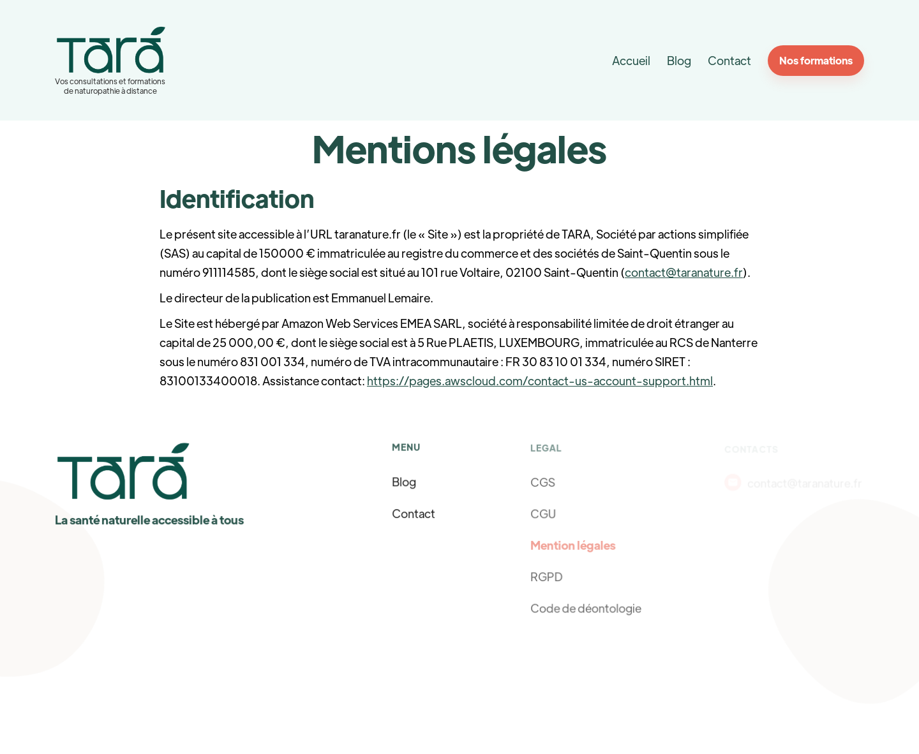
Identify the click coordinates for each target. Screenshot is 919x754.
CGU (544, 513)
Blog (679, 60)
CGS (543, 482)
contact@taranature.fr (684, 272)
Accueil (631, 60)
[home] (111, 60)
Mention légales (573, 545)
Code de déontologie (586, 607)
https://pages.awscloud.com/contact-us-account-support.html (540, 380)
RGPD (547, 576)
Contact (729, 60)
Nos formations (816, 60)
